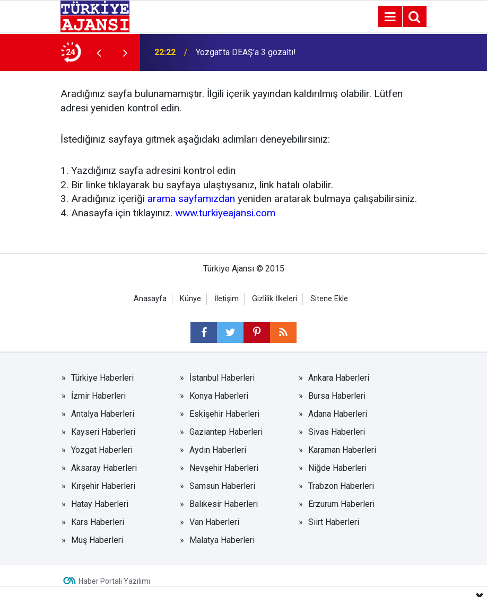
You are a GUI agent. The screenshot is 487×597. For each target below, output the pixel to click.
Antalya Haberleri (102, 414)
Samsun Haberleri (222, 486)
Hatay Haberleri (99, 504)
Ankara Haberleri (338, 378)
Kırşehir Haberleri (103, 486)
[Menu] (389, 17)
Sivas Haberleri (336, 432)
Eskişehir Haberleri (224, 414)
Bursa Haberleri (337, 396)
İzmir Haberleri (98, 396)
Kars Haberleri (97, 522)
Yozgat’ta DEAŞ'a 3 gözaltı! (246, 52)
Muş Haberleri (97, 540)
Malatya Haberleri (222, 540)
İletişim (226, 298)
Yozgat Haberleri (102, 450)
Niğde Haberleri (337, 468)
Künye (190, 298)
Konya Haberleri (218, 396)
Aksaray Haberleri (104, 468)
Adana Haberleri (337, 414)
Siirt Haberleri (333, 522)
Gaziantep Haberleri (226, 432)
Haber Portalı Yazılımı (114, 581)
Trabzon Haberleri (341, 486)
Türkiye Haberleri (102, 378)
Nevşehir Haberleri (223, 468)
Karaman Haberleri (342, 450)
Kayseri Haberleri (103, 432)
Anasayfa (150, 298)
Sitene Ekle (329, 298)
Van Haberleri (214, 522)
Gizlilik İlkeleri (274, 298)
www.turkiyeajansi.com (225, 213)
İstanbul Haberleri (222, 378)
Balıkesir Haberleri (223, 504)
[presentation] (98, 52)
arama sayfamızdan (191, 198)
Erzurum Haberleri (341, 504)
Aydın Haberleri (217, 450)
